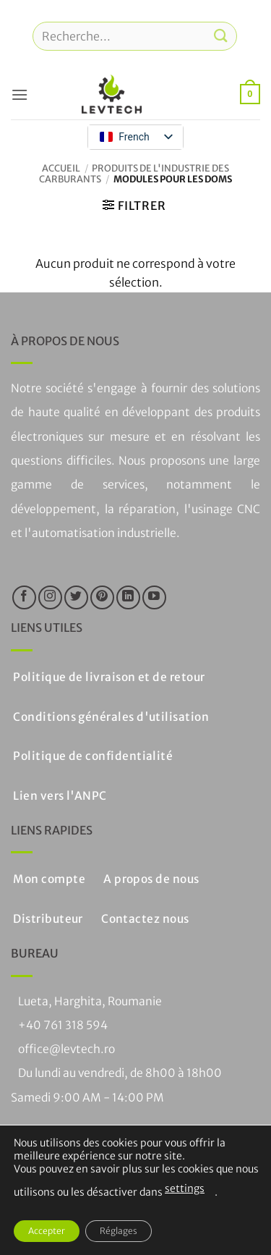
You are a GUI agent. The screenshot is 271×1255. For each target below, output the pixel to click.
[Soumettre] (221, 36)
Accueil (61, 168)
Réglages (118, 1230)
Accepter (46, 1230)
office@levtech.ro (66, 1049)
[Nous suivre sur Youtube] (154, 597)
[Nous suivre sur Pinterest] (102, 597)
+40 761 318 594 (63, 1025)
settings (185, 1188)
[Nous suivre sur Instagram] (50, 597)
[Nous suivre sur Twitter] (76, 597)
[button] (19, 94)
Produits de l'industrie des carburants (134, 173)
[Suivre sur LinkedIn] (128, 597)
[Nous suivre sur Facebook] (24, 597)
